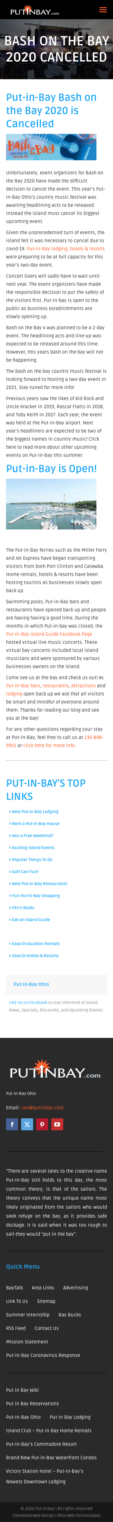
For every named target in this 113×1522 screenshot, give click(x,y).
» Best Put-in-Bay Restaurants (38, 883)
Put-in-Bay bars (23, 686)
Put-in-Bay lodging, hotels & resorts (66, 249)
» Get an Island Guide (29, 919)
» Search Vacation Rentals (34, 943)
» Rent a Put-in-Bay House (34, 823)
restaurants (55, 686)
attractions (83, 686)
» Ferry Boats (21, 907)
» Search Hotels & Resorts (34, 955)
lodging (14, 694)
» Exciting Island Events (31, 847)
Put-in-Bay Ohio (31, 984)
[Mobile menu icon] (103, 10)
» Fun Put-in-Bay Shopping (34, 895)
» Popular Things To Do (30, 859)
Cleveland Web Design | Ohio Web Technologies (57, 1515)
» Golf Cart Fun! (24, 871)
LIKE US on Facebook (28, 1002)
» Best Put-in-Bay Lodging (33, 811)
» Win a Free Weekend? (31, 835)
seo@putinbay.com (42, 1108)
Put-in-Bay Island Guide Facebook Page (49, 634)
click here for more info (49, 746)
